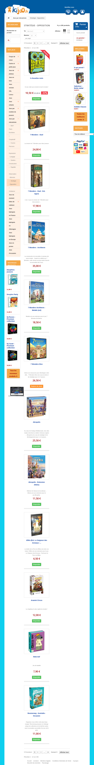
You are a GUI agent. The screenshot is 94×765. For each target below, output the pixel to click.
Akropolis (36, 422)
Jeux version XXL (11, 88)
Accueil (29, 762)
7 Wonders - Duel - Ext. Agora (36, 192)
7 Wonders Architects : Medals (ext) (36, 309)
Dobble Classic (80, 124)
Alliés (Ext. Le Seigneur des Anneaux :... (36, 541)
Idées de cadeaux (11, 203)
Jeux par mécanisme (19, 18)
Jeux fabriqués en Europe (12, 236)
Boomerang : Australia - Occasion (37, 714)
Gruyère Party (12, 294)
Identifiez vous (69, 7)
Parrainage (45, 764)
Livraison (36, 762)
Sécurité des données (33, 764)
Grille (64, 31)
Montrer (26, 35)
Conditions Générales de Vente (61, 762)
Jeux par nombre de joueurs (12, 112)
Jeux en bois (11, 79)
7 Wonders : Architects (36, 247)
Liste (68, 31)
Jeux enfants (11, 103)
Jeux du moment (11, 196)
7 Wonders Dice (37, 364)
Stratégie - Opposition (12, 182)
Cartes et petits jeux (12, 65)
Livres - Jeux (11, 96)
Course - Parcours (12, 144)
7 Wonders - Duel (36, 135)
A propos (75, 762)
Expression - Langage (12, 155)
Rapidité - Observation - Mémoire (12, 172)
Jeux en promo (11, 244)
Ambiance (12, 191)
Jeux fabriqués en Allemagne (12, 224)
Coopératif (12, 139)
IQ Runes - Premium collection (11, 319)
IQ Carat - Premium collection (11, 346)
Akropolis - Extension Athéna (36, 483)
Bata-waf (36, 657)
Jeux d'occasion (12, 251)
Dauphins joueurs (11, 271)
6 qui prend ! (79, 85)
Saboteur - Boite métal (78, 105)
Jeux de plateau (11, 72)
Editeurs (79, 146)
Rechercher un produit (11, 31)
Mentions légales (45, 762)
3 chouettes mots (36, 78)
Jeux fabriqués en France (12, 212)
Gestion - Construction (13, 161)
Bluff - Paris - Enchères (12, 129)
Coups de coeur (12, 58)
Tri (25, 31)
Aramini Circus (36, 600)
